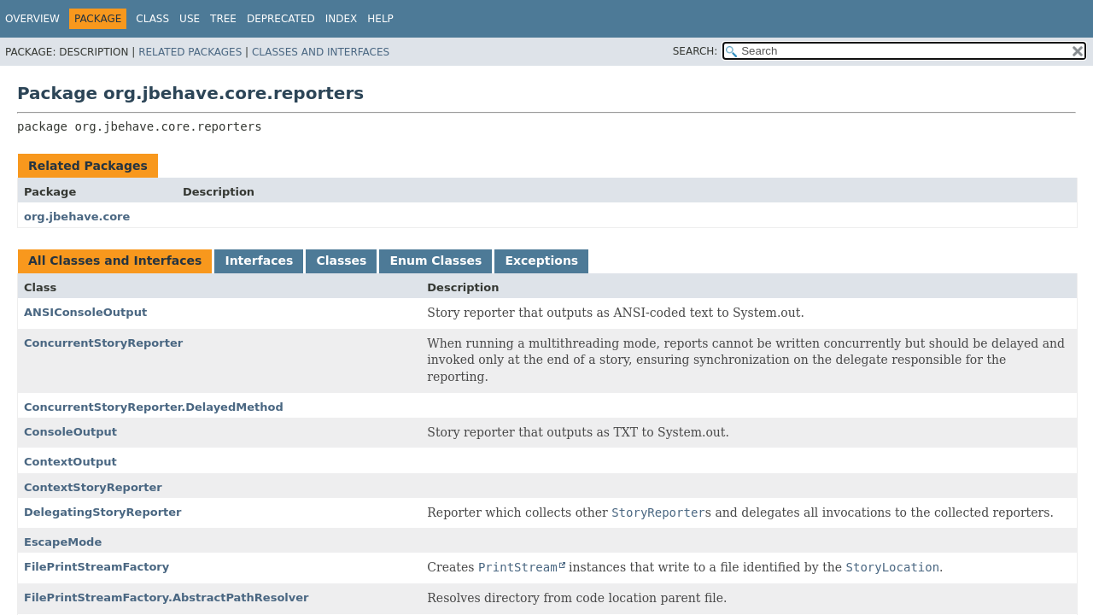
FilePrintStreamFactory (96, 566)
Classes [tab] (341, 260)
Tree (223, 19)
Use (189, 19)
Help (380, 19)
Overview (32, 19)
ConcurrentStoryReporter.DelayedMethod (153, 407)
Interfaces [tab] (259, 260)
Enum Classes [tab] (435, 260)
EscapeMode (63, 542)
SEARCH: (695, 51)
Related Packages (190, 52)
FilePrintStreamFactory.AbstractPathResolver (166, 597)
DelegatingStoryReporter (103, 512)
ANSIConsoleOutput (85, 312)
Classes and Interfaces (320, 52)
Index (341, 19)
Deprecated (281, 19)
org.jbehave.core (77, 216)
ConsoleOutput (70, 431)
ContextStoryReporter (93, 487)
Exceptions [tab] (541, 260)
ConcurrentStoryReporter (103, 343)
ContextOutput (70, 461)
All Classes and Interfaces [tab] (115, 260)
